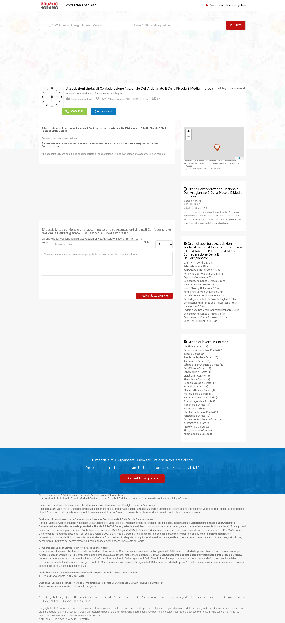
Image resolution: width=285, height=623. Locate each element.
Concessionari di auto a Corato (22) (203, 349)
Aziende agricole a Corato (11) (201, 400)
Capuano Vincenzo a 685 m (199, 276)
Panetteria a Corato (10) (197, 415)
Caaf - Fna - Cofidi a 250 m (198, 262)
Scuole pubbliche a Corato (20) (201, 356)
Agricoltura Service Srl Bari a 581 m (203, 273)
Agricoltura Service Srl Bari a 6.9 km (203, 291)
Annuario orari (122, 597)
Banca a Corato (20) (194, 353)
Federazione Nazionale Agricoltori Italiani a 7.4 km (211, 309)
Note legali (45, 619)
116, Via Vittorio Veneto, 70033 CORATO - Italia (122, 99)
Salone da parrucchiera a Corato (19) (204, 364)
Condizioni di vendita (64, 619)
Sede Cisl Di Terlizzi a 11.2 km (200, 320)
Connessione (216, 5)
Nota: (147, 241)
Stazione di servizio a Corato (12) (202, 396)
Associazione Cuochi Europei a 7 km (204, 295)
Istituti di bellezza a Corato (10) (201, 411)
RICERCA (236, 25)
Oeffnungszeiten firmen (201, 597)
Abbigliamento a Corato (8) (198, 429)
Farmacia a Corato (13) (196, 386)
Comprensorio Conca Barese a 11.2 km (205, 317)
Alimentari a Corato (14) (197, 378)
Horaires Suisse (83, 597)
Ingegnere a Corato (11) (197, 404)
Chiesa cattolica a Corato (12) (200, 389)
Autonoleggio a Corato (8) (198, 433)
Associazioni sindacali (79, 99)
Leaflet (239, 158)
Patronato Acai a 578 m (196, 266)
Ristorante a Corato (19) (197, 360)
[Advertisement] (89, 57)
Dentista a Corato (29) (196, 345)
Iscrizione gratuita (236, 5)
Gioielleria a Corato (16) (197, 375)
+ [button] (188, 131)
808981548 (74, 111)
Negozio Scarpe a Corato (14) (200, 382)
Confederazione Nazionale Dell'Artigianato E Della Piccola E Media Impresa (124, 529)
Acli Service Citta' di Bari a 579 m (202, 269)
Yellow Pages (178, 597)
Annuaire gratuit (48, 597)
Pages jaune (65, 597)
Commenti (104, 111)
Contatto (83, 619)
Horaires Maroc (140, 597)
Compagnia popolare (80, 5)
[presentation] (69, 285)
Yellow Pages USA (61, 600)
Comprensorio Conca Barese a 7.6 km (204, 313)
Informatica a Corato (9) (197, 422)
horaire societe (81, 600)
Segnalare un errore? (231, 88)
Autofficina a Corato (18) (197, 367)
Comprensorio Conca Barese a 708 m (204, 280)
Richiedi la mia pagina (142, 478)
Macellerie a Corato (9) (196, 426)
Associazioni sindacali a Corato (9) (203, 418)
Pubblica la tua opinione (154, 295)
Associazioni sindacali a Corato (97, 238)
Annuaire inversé (226, 597)
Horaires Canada (102, 597)
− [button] (188, 137)
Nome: (45, 241)
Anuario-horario (160, 597)
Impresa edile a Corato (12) (199, 393)
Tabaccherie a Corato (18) (198, 371)
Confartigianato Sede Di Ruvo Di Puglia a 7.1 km (210, 298)
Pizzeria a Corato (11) (196, 407)
